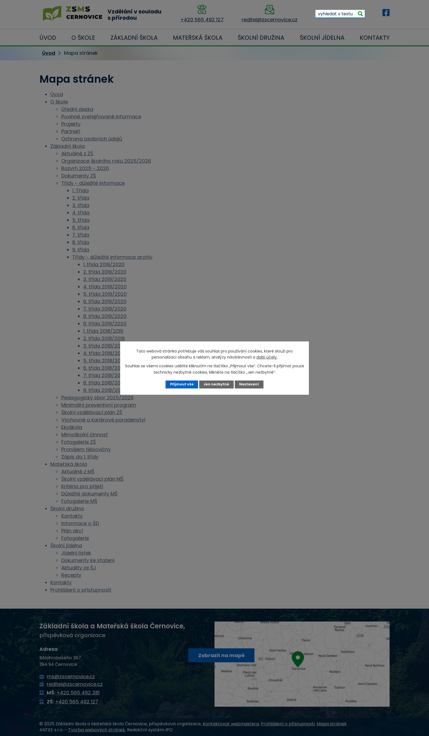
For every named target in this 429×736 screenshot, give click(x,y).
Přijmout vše (181, 384)
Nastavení (249, 384)
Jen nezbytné (217, 384)
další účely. (266, 357)
